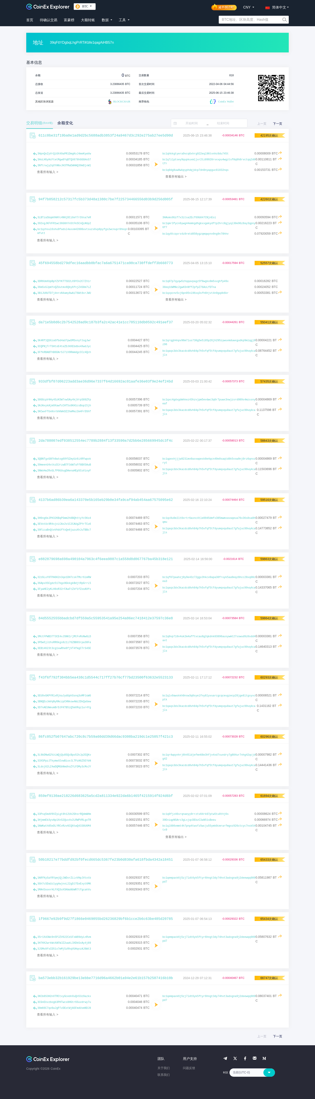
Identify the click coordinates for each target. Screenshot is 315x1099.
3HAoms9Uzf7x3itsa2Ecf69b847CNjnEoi (189, 217)
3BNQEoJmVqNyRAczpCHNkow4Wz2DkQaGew (64, 701)
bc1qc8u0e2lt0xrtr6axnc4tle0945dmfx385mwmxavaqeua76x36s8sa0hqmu (209, 520)
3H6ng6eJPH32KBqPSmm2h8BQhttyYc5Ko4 (64, 518)
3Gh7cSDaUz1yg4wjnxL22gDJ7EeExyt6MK (64, 883)
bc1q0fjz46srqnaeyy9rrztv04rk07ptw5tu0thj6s (196, 814)
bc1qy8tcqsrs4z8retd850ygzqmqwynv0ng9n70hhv (196, 233)
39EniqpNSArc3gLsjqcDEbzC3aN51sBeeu (189, 820)
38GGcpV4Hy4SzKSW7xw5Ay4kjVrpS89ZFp (64, 399)
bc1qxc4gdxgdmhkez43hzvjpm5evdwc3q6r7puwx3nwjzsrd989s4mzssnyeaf (209, 401)
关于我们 (164, 1068)
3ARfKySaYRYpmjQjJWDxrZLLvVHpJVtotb (64, 877)
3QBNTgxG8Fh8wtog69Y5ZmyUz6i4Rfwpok (64, 458)
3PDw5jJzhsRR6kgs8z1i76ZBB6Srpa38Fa (64, 642)
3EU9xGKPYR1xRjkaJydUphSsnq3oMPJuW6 (64, 695)
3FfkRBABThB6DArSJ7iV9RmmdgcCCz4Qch (64, 352)
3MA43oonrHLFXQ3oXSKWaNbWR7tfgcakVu (64, 889)
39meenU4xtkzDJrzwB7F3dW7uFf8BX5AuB (64, 464)
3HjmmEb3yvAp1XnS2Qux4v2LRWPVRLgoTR (64, 820)
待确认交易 (48, 20)
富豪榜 (69, 20)
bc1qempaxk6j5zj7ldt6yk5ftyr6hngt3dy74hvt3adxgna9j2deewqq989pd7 (209, 879)
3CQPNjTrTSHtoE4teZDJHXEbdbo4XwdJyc (64, 346)
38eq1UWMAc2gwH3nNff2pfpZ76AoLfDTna (189, 287)
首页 (29, 20)
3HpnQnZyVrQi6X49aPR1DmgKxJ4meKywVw (64, 153)
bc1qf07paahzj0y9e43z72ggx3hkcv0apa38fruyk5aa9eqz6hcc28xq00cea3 (209, 579)
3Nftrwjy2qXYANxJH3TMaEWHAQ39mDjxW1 (64, 165)
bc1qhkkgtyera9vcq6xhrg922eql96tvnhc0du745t (196, 153)
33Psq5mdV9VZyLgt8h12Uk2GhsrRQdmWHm (64, 814)
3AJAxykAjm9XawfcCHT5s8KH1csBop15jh (64, 405)
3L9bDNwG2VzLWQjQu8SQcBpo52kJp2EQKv (64, 754)
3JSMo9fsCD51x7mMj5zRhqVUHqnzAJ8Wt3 (64, 948)
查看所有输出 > (176, 176)
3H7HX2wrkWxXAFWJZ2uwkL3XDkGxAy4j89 (64, 943)
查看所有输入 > (47, 172)
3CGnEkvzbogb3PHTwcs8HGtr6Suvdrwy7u (64, 1002)
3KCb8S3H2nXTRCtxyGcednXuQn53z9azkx (64, 996)
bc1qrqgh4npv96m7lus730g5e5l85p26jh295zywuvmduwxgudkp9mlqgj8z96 (209, 342)
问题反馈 (189, 1068)
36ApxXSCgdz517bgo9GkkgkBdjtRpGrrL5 (64, 583)
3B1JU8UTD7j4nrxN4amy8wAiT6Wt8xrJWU (64, 293)
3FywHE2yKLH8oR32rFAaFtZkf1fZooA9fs (64, 589)
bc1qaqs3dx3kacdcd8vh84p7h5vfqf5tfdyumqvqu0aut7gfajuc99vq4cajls (209, 353)
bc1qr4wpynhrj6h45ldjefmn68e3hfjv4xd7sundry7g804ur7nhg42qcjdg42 (209, 756)
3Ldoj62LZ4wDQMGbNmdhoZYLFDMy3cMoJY (64, 766)
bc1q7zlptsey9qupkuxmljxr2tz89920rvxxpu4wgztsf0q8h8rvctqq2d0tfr (209, 161)
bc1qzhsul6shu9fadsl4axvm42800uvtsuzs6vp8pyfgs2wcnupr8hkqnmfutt (82, 231)
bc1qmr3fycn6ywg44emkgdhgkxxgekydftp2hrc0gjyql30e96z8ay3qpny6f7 (209, 225)
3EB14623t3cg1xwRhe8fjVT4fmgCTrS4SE (64, 648)
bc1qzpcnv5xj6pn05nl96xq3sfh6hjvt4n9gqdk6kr (196, 293)
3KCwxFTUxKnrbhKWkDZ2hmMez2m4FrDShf (64, 411)
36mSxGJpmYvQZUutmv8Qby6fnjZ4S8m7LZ (64, 287)
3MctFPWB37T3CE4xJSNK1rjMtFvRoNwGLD (64, 636)
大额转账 (88, 20)
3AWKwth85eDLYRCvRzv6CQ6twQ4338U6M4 (64, 825)
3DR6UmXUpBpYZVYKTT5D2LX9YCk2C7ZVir (64, 281)
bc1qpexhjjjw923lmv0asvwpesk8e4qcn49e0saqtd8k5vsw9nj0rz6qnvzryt (209, 460)
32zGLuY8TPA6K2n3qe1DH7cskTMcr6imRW (64, 577)
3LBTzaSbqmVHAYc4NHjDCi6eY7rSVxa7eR (64, 217)
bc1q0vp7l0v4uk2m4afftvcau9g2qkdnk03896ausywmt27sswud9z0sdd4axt (209, 638)
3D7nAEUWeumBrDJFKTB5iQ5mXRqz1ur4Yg (64, 707)
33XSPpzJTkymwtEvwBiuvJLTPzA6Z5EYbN (64, 760)
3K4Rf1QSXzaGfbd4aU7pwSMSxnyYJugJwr (64, 340)
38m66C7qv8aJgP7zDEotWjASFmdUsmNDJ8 (64, 1008)
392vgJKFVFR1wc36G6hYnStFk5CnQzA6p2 (64, 223)
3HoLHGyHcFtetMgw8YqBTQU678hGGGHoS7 (64, 159)
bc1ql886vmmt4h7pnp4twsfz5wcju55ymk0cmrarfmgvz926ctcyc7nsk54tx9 (209, 827)
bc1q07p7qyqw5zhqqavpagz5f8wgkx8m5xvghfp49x (196, 281)
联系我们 (164, 1075)
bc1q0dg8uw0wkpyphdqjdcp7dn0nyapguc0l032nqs (196, 170)
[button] (275, 6)
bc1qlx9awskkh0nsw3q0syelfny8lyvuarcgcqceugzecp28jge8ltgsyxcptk (209, 697)
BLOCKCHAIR (118, 101)
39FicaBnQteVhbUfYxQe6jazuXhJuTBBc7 (64, 529)
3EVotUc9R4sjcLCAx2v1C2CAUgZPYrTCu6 (64, 524)
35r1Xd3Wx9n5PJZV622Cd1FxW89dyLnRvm (64, 937)
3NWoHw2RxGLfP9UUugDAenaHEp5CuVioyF (64, 470)
